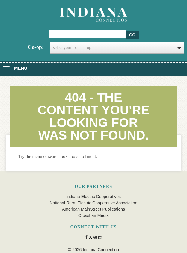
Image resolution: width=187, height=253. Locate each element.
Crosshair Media (93, 215)
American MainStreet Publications (93, 209)
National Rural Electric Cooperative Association (94, 202)
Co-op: (36, 47)
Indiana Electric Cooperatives (93, 196)
